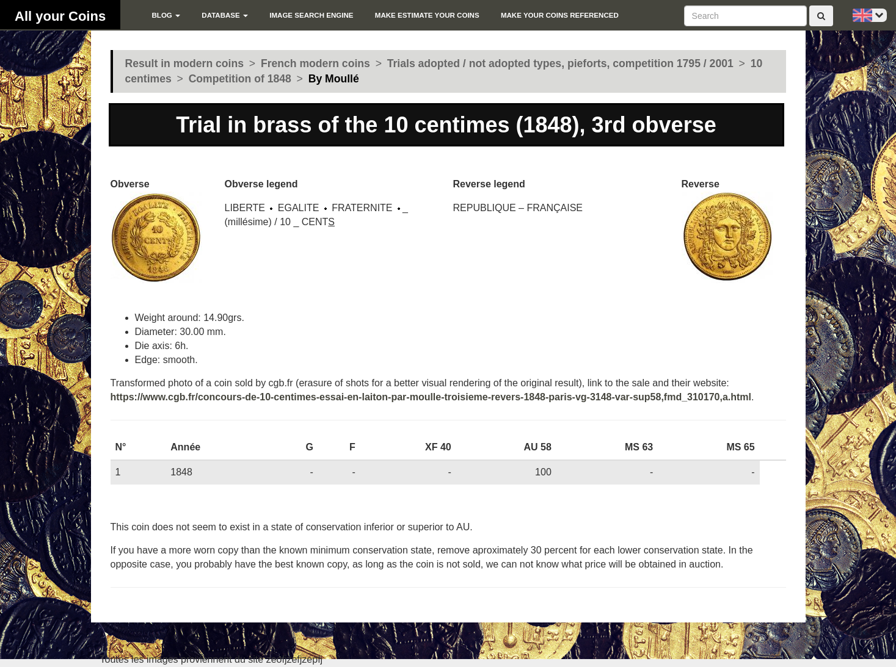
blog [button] (165, 15)
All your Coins (60, 16)
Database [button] (225, 15)
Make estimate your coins (427, 15)
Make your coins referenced (560, 15)
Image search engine (311, 15)
